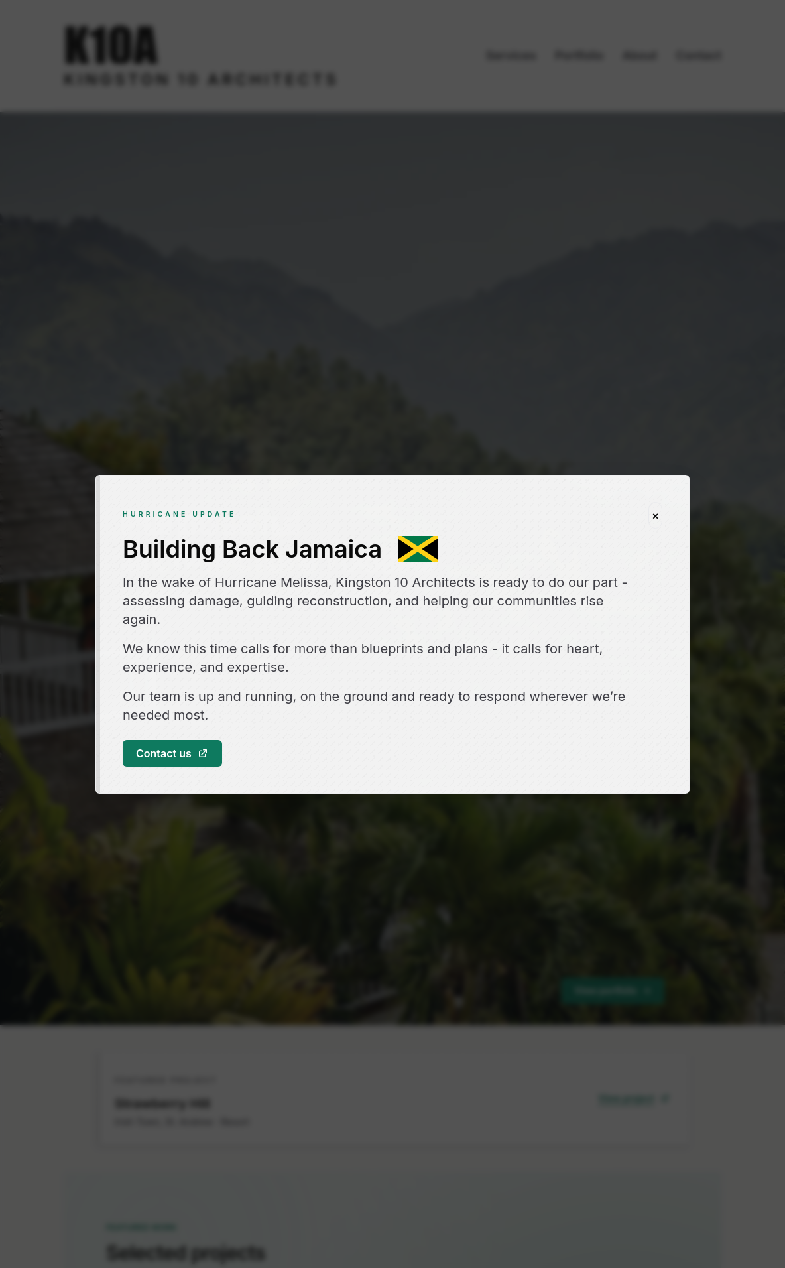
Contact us (172, 753)
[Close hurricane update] (655, 515)
